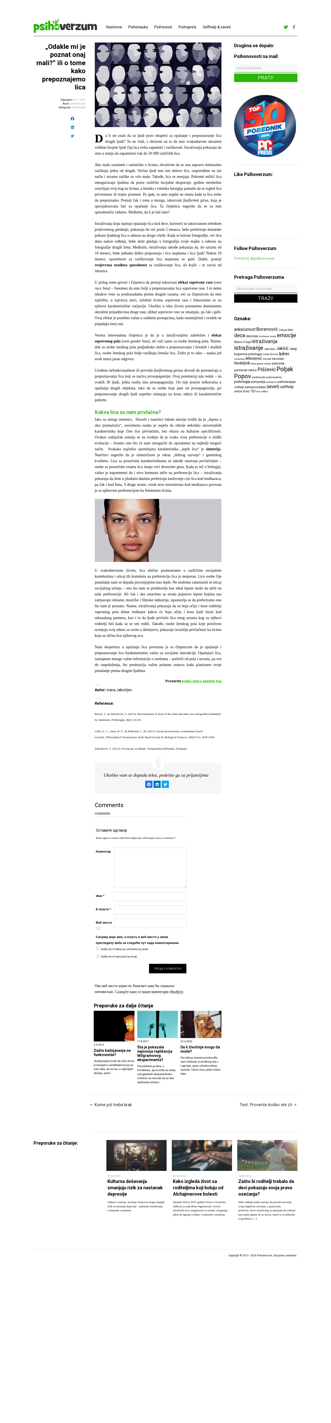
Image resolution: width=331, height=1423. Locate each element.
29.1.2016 (79, 99)
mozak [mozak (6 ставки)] (267, 358)
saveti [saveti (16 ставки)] (273, 386)
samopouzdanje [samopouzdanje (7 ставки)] (255, 387)
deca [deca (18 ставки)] (239, 335)
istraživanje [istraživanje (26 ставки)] (248, 347)
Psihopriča (187, 27)
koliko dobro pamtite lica (201, 681)
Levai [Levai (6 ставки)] (266, 354)
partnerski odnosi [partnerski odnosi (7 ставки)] (245, 370)
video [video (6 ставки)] (264, 391)
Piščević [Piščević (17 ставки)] (267, 369)
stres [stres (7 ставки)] (246, 391)
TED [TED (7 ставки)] (253, 391)
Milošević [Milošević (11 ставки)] (253, 358)
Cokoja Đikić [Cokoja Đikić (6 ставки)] (286, 329)
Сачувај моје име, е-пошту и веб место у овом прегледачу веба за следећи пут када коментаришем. (137, 940)
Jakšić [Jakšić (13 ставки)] (282, 348)
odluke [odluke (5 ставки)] (267, 363)
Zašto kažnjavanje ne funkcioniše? (112, 1052)
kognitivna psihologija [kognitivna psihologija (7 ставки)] (248, 354)
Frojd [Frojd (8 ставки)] (247, 342)
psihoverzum (77, 103)
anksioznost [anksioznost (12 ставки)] (244, 329)
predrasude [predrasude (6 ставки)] (258, 377)
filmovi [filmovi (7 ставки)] (238, 342)
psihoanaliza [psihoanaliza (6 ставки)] (274, 377)
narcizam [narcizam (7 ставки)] (278, 358)
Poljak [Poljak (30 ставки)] (285, 369)
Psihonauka (138, 27)
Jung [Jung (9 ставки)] (293, 349)
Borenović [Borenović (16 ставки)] (267, 329)
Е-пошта (103, 909)
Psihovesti (163, 27)
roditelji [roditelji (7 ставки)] (239, 387)
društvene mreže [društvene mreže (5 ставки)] (267, 336)
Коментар (103, 851)
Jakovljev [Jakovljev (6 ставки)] (269, 348)
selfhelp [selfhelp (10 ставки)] (287, 387)
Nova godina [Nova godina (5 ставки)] (257, 363)
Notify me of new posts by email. (119, 956)
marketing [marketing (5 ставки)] (239, 359)
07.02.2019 (114, 1176)
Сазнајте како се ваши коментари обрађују (149, 992)
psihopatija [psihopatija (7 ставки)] (258, 381)
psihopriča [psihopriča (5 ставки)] (271, 382)
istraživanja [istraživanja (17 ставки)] (264, 341)
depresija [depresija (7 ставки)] (252, 336)
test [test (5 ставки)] (258, 391)
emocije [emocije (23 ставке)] (286, 335)
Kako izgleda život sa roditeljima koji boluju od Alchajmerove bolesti (198, 1187)
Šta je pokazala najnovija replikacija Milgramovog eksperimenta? (154, 1053)
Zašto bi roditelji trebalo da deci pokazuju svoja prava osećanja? (266, 1187)
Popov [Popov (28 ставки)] (242, 376)
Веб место (104, 922)
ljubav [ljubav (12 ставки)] (284, 353)
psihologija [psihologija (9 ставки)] (242, 382)
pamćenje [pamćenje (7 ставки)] (278, 363)
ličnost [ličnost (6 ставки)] (274, 354)
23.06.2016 (179, 1176)
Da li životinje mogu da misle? (200, 1049)
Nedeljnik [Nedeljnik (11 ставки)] (242, 363)
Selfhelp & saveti (217, 27)
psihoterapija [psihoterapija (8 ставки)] (287, 382)
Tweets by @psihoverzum (254, 258)
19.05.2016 (244, 1176)
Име (100, 896)
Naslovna (114, 27)
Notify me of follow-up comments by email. (124, 949)
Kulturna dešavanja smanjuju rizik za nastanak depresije (135, 1187)
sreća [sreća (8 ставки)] (238, 391)
